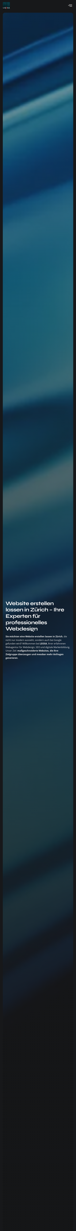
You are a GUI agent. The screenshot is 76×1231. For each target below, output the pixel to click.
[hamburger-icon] (70, 5)
